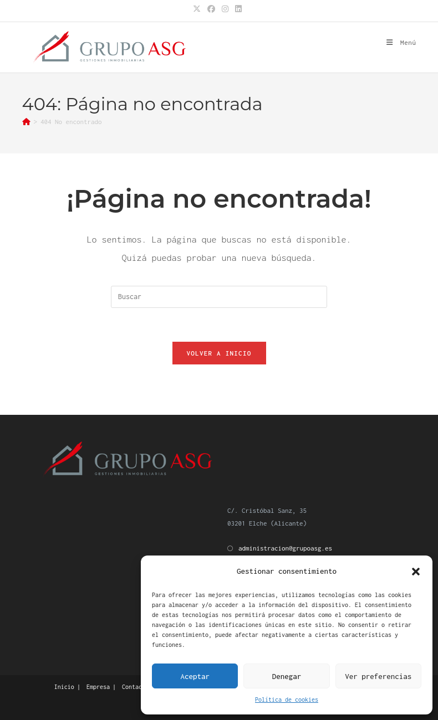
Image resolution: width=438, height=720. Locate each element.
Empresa (98, 686)
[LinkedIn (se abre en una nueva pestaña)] (238, 9)
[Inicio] (26, 121)
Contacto (135, 686)
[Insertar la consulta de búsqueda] (219, 297)
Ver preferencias (378, 676)
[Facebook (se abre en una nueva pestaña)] (211, 9)
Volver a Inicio (219, 353)
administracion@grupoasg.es (285, 548)
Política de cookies (286, 699)
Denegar (287, 676)
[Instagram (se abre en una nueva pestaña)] (225, 9)
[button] (415, 571)
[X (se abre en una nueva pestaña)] (198, 9)
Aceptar (195, 676)
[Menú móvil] (401, 42)
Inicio (64, 686)
